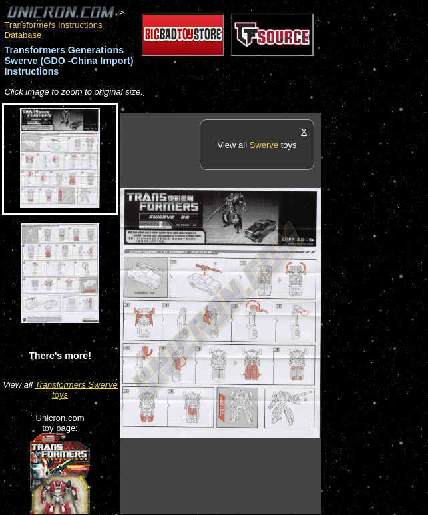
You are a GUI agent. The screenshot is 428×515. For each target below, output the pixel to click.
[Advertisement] (374, 313)
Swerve (264, 145)
